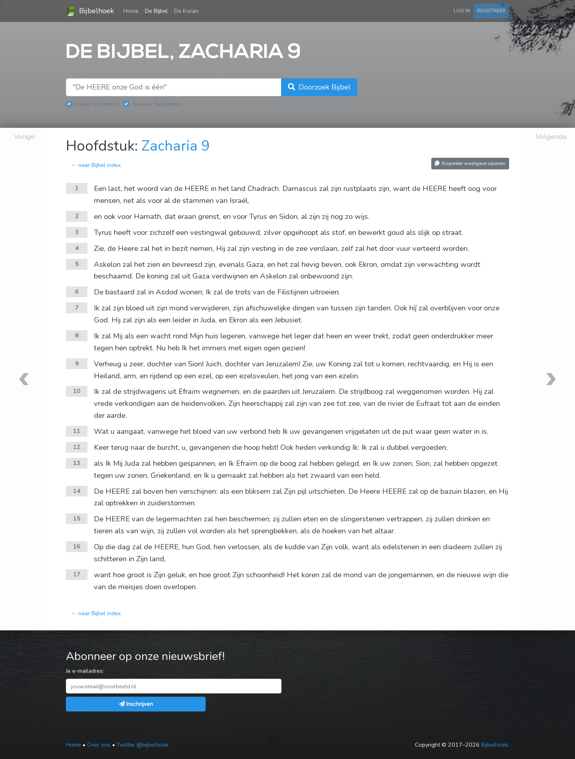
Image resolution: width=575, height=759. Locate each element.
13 (76, 463)
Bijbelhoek (90, 11)
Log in (462, 10)
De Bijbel (156, 11)
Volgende (551, 136)
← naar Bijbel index (96, 165)
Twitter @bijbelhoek (143, 745)
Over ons (99, 745)
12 (76, 447)
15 (76, 519)
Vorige (24, 136)
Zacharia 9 (175, 146)
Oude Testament (96, 104)
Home (132, 10)
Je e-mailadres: (85, 671)
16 (76, 546)
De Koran (186, 11)
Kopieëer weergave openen (470, 163)
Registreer (491, 10)
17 (76, 574)
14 (76, 491)
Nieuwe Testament (157, 104)
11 (76, 431)
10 (76, 391)
